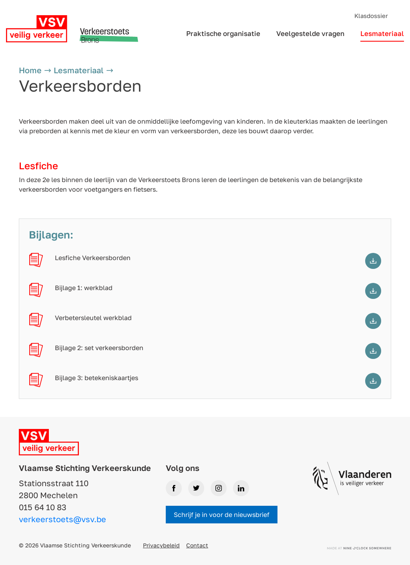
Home (30, 70)
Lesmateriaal (382, 33)
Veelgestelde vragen (310, 33)
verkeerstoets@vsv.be (62, 519)
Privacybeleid (161, 545)
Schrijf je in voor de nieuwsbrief (221, 515)
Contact (197, 545)
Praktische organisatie (223, 33)
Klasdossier (371, 15)
